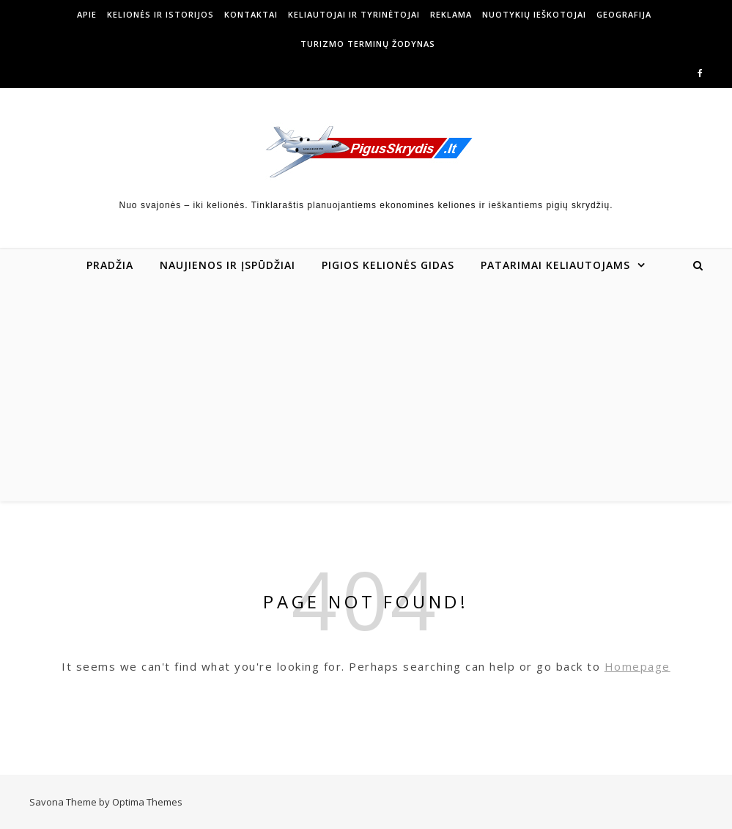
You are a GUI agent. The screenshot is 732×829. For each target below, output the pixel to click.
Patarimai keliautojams (555, 265)
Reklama (451, 14)
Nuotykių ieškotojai (534, 14)
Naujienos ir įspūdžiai (227, 265)
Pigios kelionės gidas (388, 265)
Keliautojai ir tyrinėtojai (354, 14)
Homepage (637, 666)
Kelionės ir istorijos (160, 14)
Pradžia (109, 265)
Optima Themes (147, 801)
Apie (87, 14)
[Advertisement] (366, 391)
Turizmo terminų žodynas (367, 43)
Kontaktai (251, 14)
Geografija (623, 14)
